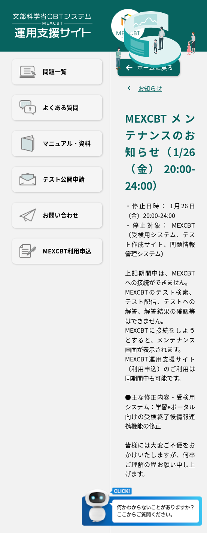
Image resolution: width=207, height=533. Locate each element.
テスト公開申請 (64, 179)
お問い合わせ (61, 214)
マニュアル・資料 (67, 143)
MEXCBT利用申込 (67, 250)
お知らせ (150, 88)
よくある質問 (61, 107)
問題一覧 (55, 71)
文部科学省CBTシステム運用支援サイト (52, 25)
